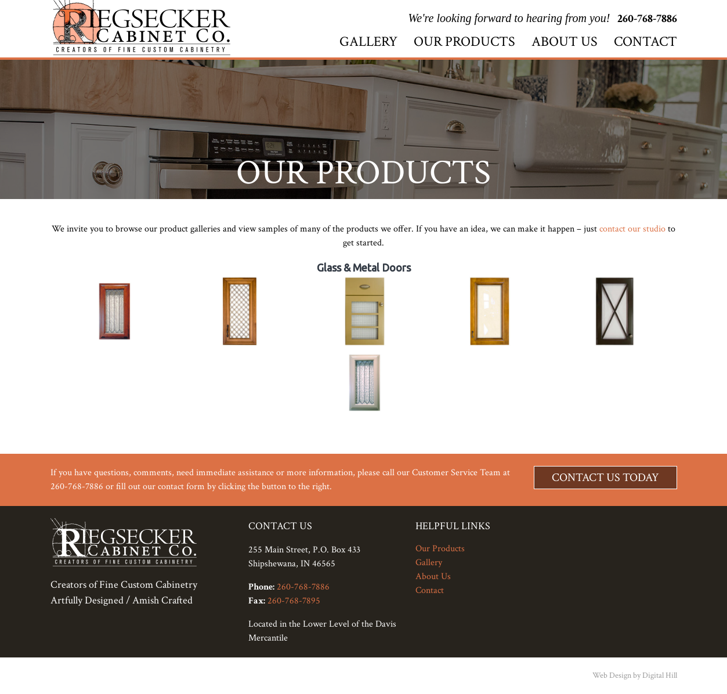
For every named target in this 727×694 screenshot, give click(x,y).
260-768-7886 (647, 18)
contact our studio (632, 229)
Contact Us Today (605, 477)
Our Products (464, 41)
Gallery (368, 41)
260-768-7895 (293, 601)
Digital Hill (659, 675)
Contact (645, 41)
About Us (564, 41)
